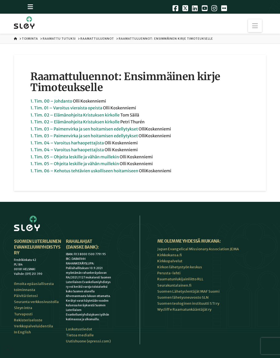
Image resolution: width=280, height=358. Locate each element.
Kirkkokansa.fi (169, 255)
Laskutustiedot (79, 329)
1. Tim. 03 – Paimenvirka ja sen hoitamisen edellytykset (84, 129)
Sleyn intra (23, 307)
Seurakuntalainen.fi (174, 285)
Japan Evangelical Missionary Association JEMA (198, 249)
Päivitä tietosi (26, 295)
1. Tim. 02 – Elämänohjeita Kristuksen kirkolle (74, 115)
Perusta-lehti (168, 273)
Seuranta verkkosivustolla (36, 301)
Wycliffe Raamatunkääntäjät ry (184, 309)
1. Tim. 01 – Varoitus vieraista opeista (66, 108)
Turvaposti (23, 314)
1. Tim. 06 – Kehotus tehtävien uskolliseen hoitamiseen (84, 171)
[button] (255, 25)
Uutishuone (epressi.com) (88, 341)
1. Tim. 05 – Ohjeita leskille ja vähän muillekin (74, 157)
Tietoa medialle (80, 335)
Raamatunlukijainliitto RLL (180, 279)
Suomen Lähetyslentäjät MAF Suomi (188, 291)
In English (22, 332)
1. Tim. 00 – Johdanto (51, 101)
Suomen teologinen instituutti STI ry (188, 303)
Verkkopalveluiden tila (33, 326)
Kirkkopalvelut (169, 261)
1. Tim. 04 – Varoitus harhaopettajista (67, 143)
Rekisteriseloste (28, 320)
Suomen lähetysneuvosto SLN (183, 297)
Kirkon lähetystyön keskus (179, 267)
